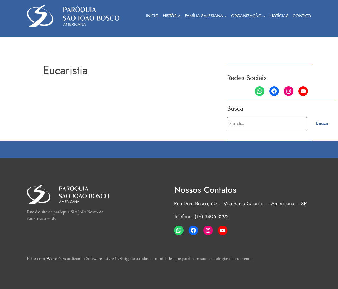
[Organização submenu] (264, 16)
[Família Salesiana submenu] (225, 16)
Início (152, 16)
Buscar (322, 123)
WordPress (56, 259)
